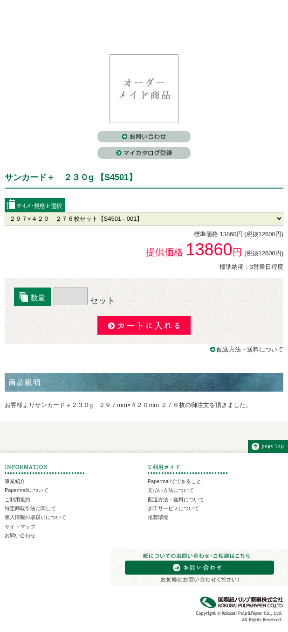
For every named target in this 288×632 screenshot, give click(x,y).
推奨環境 (158, 517)
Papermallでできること (175, 481)
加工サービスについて (173, 508)
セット (84, 300)
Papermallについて (26, 490)
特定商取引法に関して (30, 508)
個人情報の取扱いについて (35, 517)
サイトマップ (20, 526)
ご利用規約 (17, 499)
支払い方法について (171, 490)
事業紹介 (15, 481)
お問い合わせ (20, 535)
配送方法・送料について (250, 349)
